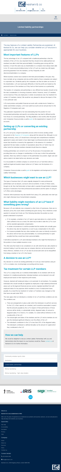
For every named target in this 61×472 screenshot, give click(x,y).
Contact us (4, 450)
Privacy (3, 431)
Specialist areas (13, 35)
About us (3, 443)
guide (31, 119)
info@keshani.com (33, 10)
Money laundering (10, 369)
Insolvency (8, 360)
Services (3, 445)
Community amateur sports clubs (15, 356)
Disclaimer (4, 429)
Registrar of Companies (22, 135)
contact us (48, 341)
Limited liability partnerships (13, 364)
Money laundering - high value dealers (16, 373)
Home (2, 440)
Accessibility (4, 427)
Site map (3, 424)
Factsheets (5, 35)
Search (43, 10)
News (2, 447)
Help (2, 434)
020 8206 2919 (20, 10)
